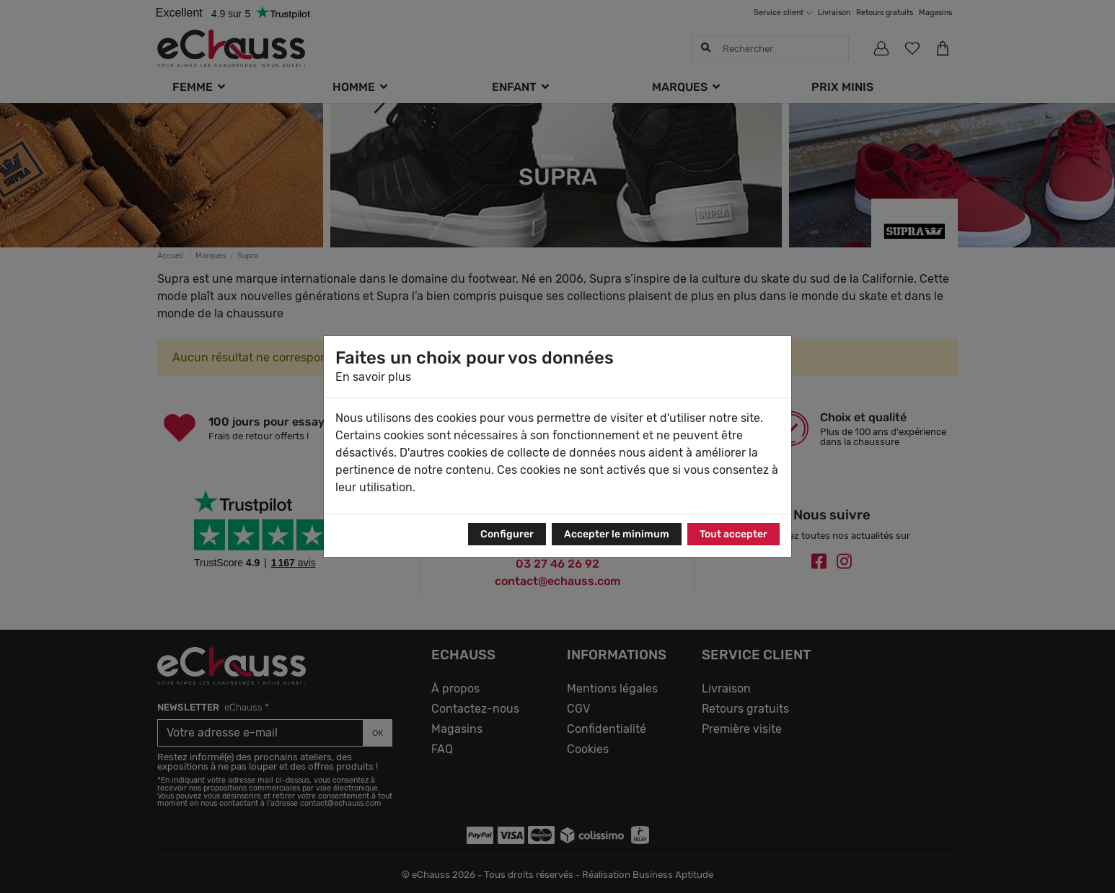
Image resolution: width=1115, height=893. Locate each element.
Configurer (507, 534)
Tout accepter (733, 534)
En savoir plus (373, 377)
